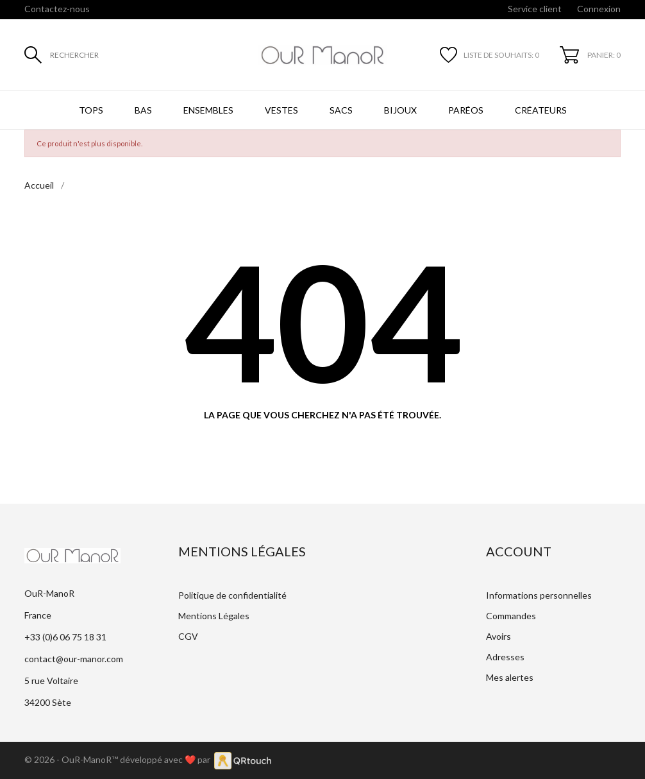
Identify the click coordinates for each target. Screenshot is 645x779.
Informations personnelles (539, 595)
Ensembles (208, 110)
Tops (91, 110)
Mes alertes (509, 677)
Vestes (281, 110)
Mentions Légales (213, 615)
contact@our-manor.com (73, 658)
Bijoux (400, 110)
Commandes (511, 615)
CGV (188, 636)
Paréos (465, 110)
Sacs (341, 110)
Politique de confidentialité (232, 595)
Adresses (505, 656)
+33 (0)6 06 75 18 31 (65, 636)
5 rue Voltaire (51, 680)
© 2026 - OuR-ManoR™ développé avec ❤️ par (119, 759)
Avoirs (498, 636)
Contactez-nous (57, 8)
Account (518, 551)
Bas (143, 110)
